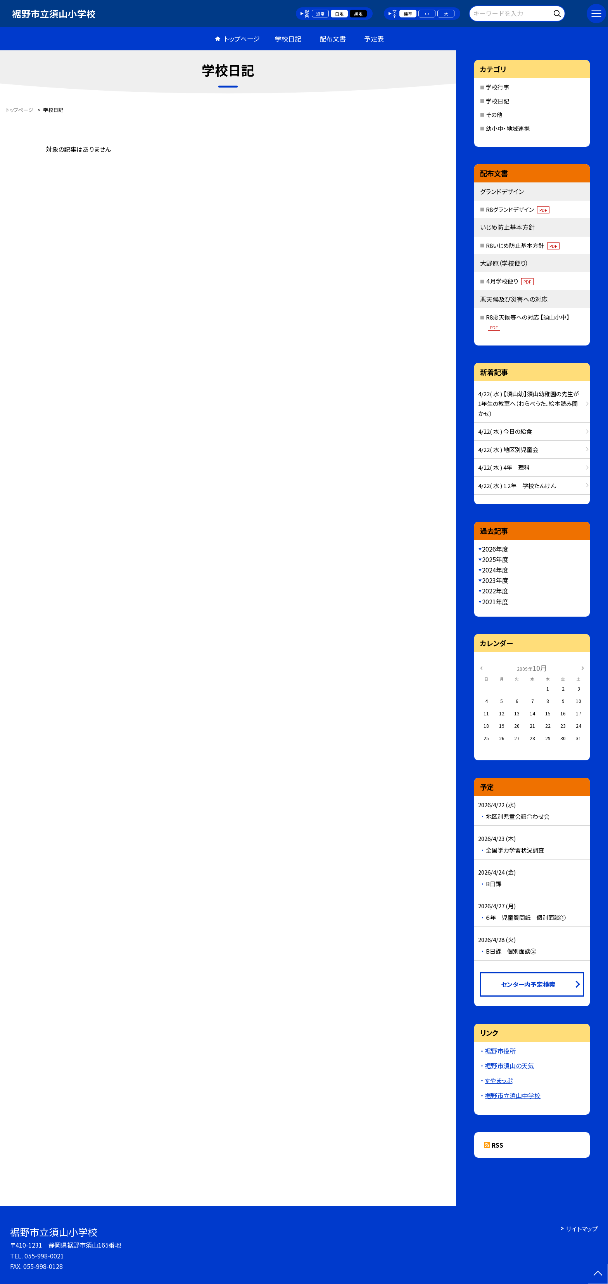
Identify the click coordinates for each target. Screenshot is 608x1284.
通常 (320, 13)
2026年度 (495, 548)
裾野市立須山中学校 (513, 1095)
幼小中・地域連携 (508, 128)
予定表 (374, 38)
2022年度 (495, 590)
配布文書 (333, 38)
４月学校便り (510, 281)
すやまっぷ (498, 1080)
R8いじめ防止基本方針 (523, 245)
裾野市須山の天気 (509, 1065)
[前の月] (481, 667)
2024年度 (495, 569)
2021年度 (495, 601)
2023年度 (495, 580)
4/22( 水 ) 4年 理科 (504, 467)
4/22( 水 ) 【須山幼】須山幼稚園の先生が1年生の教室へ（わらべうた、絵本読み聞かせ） (528, 404)
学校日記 (288, 38)
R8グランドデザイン (517, 209)
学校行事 (497, 87)
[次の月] (583, 667)
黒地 (358, 13)
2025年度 (495, 559)
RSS (497, 1145)
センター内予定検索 (528, 984)
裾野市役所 (500, 1050)
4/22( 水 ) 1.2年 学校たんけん (517, 485)
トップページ (242, 38)
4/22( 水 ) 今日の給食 (505, 431)
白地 (339, 13)
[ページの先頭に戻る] (598, 1274)
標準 (408, 13)
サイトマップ (582, 1228)
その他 (494, 114)
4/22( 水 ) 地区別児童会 (508, 449)
